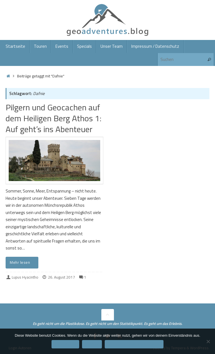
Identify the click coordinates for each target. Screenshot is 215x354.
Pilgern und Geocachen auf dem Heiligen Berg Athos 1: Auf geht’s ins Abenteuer (53, 118)
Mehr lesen (23, 262)
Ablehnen (92, 344)
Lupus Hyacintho (25, 277)
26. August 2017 (61, 277)
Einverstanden (65, 344)
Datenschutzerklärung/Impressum (134, 344)
